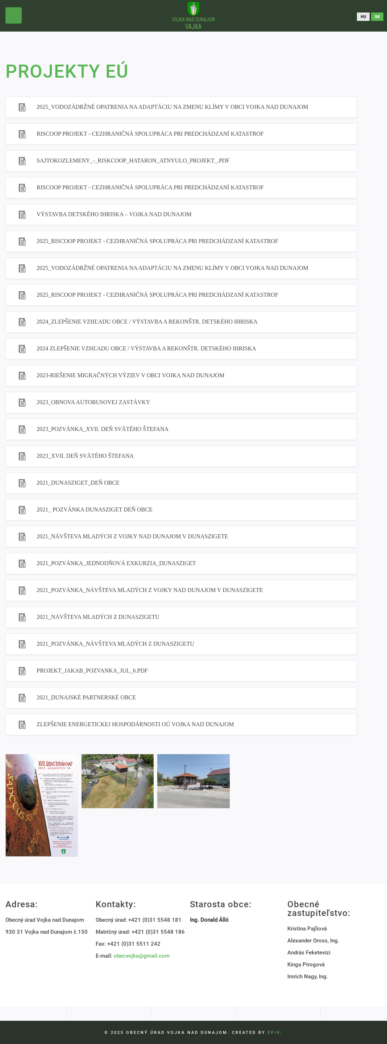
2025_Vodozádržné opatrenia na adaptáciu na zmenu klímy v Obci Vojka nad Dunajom (172, 107)
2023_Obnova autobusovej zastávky (93, 402)
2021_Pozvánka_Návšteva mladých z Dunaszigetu (115, 644)
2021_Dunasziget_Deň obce (78, 483)
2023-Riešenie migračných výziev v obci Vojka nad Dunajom (130, 375)
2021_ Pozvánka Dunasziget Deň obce (95, 509)
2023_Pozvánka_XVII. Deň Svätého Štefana (102, 429)
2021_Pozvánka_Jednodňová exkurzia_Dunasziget (116, 563)
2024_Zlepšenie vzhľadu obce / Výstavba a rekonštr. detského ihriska (147, 321)
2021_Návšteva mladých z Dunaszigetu (98, 617)
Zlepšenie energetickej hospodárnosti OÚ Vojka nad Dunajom (135, 724)
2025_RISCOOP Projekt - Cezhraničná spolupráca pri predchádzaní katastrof (157, 295)
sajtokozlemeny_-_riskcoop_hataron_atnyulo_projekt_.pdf (133, 160)
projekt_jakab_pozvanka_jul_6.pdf (92, 670)
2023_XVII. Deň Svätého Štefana (85, 456)
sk (377, 16)
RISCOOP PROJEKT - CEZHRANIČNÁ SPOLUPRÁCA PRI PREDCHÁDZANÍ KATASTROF (150, 134)
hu (363, 16)
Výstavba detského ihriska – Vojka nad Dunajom (114, 214)
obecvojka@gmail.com (142, 956)
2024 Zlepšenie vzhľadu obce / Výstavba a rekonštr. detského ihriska (146, 348)
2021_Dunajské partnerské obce (86, 697)
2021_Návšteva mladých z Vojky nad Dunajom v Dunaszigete (132, 536)
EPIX (274, 1032)
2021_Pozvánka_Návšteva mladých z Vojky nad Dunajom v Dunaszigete (150, 590)
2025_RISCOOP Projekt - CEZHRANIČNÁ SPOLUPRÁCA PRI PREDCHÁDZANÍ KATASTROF (157, 241)
